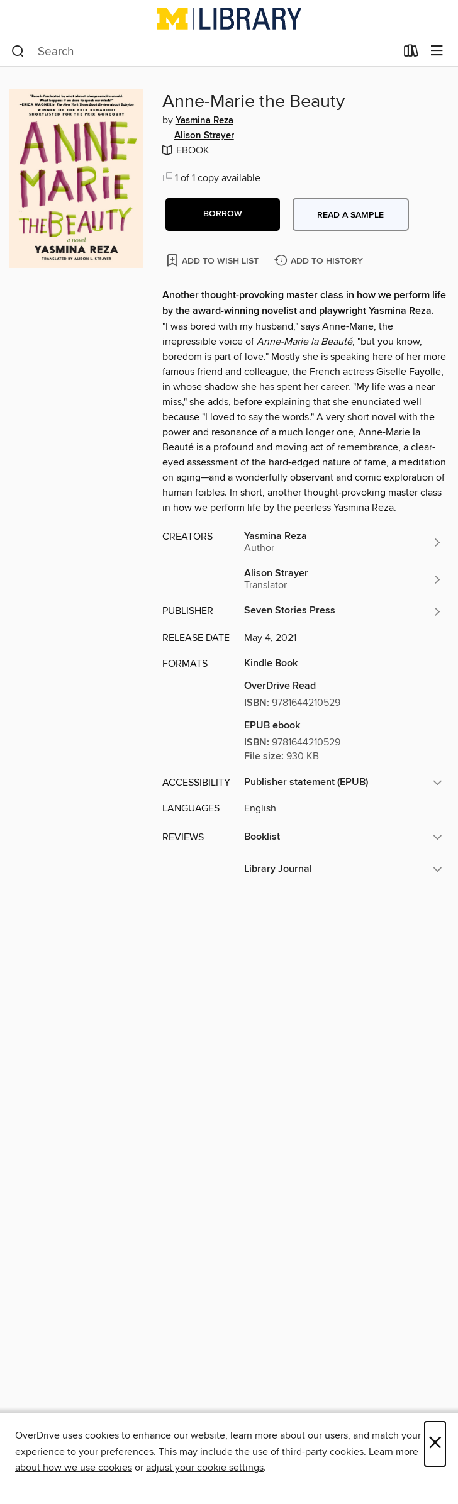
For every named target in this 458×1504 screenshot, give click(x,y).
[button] (222, 214)
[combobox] (203, 51)
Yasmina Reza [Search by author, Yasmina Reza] (204, 120)
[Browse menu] (437, 51)
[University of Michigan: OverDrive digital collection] (229, 18)
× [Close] (435, 1444)
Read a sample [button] (350, 215)
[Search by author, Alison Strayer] (343, 579)
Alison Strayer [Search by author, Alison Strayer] (204, 136)
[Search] (17, 52)
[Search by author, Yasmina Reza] (343, 542)
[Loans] (411, 53)
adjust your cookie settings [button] (205, 1467)
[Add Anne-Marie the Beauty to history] (320, 261)
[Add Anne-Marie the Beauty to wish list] (213, 260)
